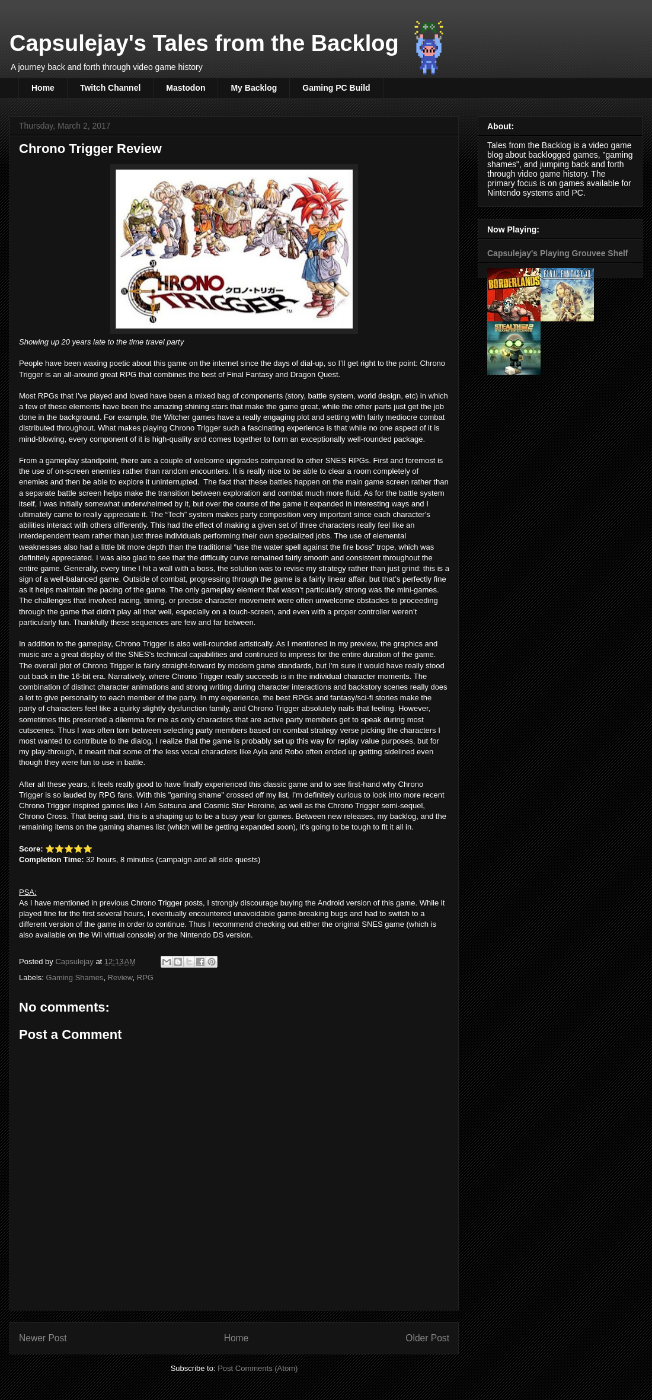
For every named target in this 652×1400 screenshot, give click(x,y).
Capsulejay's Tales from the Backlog (204, 43)
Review (120, 977)
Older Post (427, 1338)
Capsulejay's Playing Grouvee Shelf (557, 253)
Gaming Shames (75, 977)
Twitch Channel (110, 88)
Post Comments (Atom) (258, 1368)
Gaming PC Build (336, 88)
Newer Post (43, 1338)
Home (43, 88)
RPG (145, 977)
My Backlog (254, 88)
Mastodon (185, 88)
